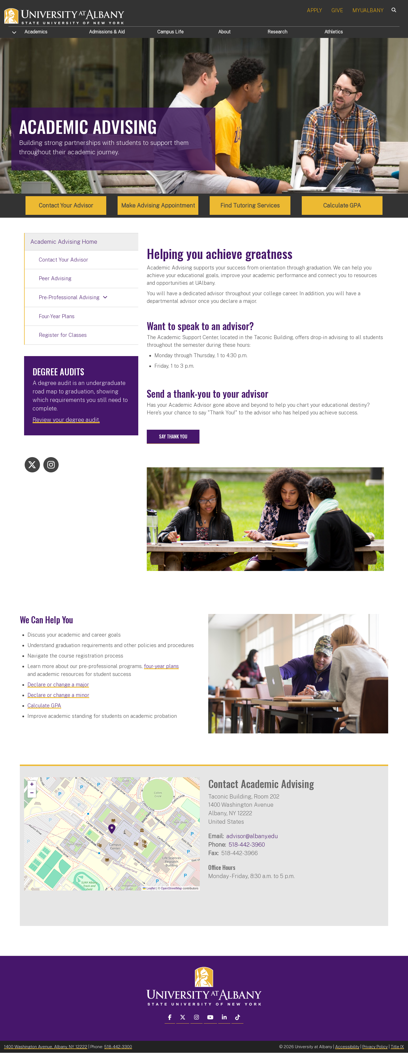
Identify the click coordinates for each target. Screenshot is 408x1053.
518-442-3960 (247, 844)
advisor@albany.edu (252, 836)
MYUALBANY (368, 10)
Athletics (333, 32)
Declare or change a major (58, 684)
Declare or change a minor (58, 695)
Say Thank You (173, 436)
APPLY (314, 10)
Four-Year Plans (57, 316)
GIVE (337, 10)
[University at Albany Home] (64, 15)
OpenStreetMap (171, 888)
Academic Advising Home (63, 241)
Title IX (397, 1046)
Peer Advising (55, 278)
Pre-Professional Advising (69, 297)
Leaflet (149, 888)
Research (277, 32)
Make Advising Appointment (158, 205)
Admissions (107, 32)
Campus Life (170, 32)
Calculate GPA (342, 205)
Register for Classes (63, 335)
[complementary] (61, 1010)
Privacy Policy (375, 1046)
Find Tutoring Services (250, 205)
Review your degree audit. (66, 419)
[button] (112, 829)
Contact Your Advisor (66, 205)
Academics (35, 32)
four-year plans (161, 666)
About (224, 32)
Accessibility (347, 1046)
